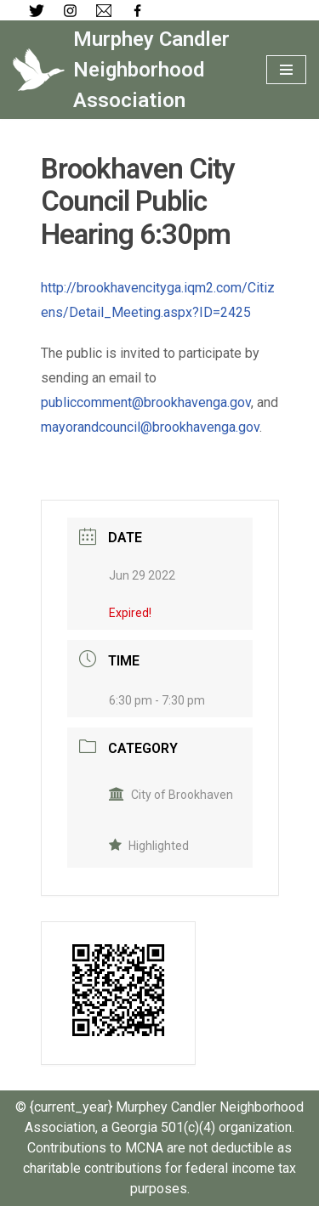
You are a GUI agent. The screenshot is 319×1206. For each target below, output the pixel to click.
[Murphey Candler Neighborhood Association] (127, 70)
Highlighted (149, 845)
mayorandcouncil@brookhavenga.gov (150, 427)
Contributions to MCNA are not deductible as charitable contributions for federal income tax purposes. (159, 1168)
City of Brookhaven (171, 794)
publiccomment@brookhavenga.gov (146, 402)
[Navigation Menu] (286, 69)
